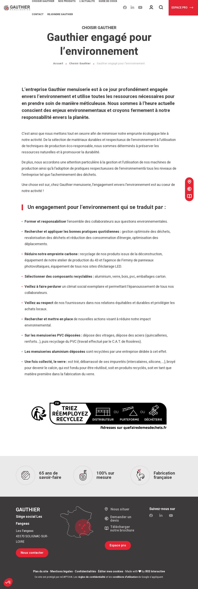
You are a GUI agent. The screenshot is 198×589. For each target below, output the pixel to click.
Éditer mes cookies (110, 571)
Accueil (58, 63)
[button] (8, 582)
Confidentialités (85, 571)
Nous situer (120, 509)
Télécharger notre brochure (122, 528)
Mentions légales (61, 571)
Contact (38, 14)
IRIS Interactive (155, 571)
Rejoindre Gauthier (60, 14)
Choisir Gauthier (80, 63)
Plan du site (40, 571)
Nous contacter (32, 552)
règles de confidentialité (91, 577)
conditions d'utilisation (125, 577)
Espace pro (182, 8)
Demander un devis (120, 518)
